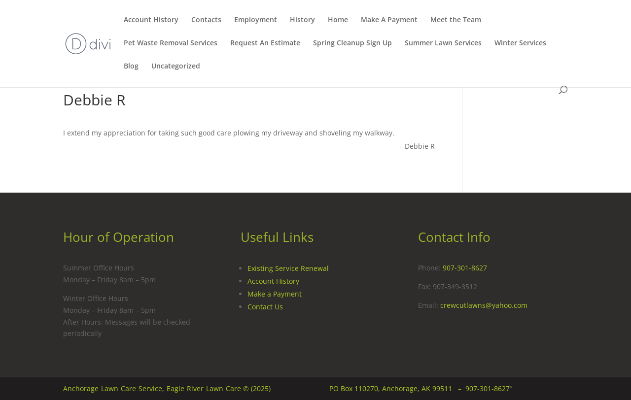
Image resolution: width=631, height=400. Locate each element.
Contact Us (265, 306)
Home (338, 20)
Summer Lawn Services (443, 43)
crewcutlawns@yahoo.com (483, 305)
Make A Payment (389, 20)
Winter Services (520, 43)
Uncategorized (175, 66)
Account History (151, 20)
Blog (131, 66)
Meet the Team (455, 20)
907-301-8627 (465, 267)
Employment (255, 20)
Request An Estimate (265, 43)
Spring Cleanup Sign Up (352, 43)
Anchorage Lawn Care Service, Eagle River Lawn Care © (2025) (167, 388)
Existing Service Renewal (288, 268)
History (302, 20)
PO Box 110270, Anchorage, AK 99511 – (397, 388)
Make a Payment (274, 294)
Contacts (206, 20)
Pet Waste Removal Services (170, 43)
